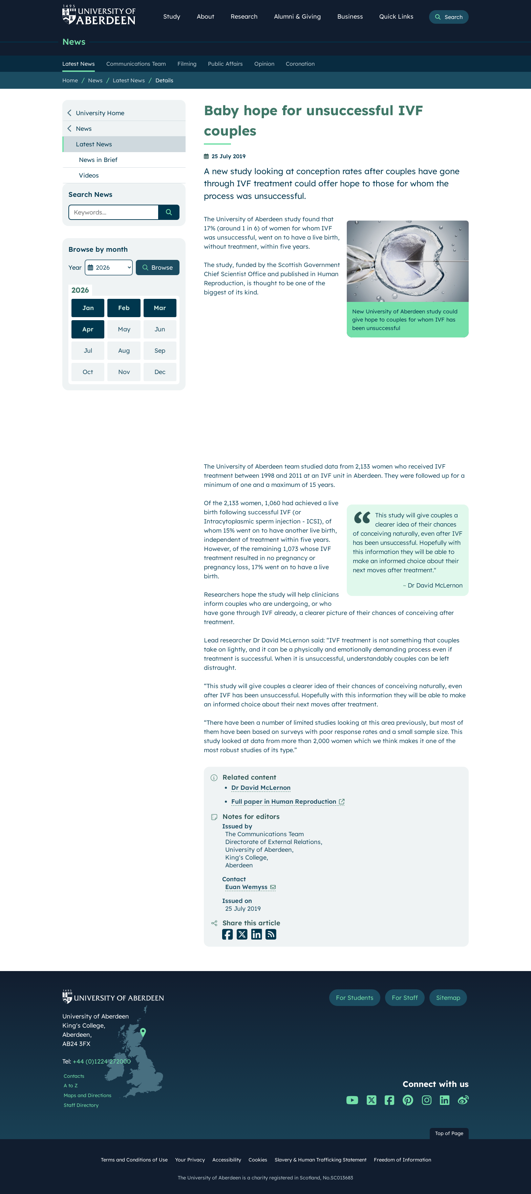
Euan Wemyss (246, 887)
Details (164, 80)
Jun (165, 329)
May (129, 329)
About (209, 16)
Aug (129, 350)
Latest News (129, 80)
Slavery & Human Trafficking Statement (320, 1159)
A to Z (71, 1086)
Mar (160, 308)
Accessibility (226, 1159)
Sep (165, 350)
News (73, 41)
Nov (129, 371)
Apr (87, 329)
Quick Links (400, 16)
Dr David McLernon (261, 787)
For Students (355, 998)
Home (70, 80)
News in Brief (98, 160)
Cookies (258, 1159)
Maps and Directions (87, 1095)
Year (75, 267)
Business (353, 16)
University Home (100, 113)
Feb (124, 308)
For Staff (405, 998)
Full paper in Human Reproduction (283, 801)
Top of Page (449, 1133)
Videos (89, 175)
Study (175, 16)
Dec (165, 371)
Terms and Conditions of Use (134, 1159)
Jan (88, 308)
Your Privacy (190, 1159)
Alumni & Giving (301, 16)
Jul (94, 350)
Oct (93, 371)
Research (248, 16)
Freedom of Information (402, 1159)
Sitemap (448, 998)
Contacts (74, 1076)
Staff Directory (81, 1105)
